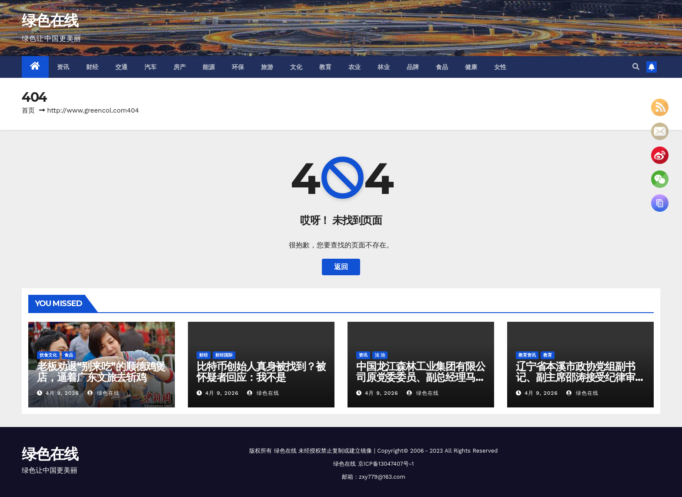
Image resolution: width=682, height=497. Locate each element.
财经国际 (224, 355)
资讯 (63, 67)
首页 (28, 110)
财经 (92, 67)
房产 (180, 67)
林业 (384, 67)
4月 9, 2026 (62, 393)
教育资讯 (527, 355)
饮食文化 (48, 355)
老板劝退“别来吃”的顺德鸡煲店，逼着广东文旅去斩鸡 (101, 372)
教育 (325, 67)
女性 (500, 67)
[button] (635, 67)
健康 (471, 67)
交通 (121, 67)
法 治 (380, 355)
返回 (341, 267)
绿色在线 (50, 20)
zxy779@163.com (382, 477)
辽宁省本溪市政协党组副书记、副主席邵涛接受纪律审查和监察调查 (580, 377)
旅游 (267, 67)
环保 (238, 67)
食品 (442, 67)
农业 (354, 67)
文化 (296, 67)
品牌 (413, 67)
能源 (209, 67)
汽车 (150, 67)
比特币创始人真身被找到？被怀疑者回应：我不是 (261, 372)
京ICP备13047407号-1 (386, 463)
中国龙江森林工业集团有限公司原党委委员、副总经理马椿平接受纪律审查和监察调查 (420, 377)
